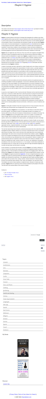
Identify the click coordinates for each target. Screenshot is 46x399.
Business (5, 271)
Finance (5, 282)
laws (31, 44)
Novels (5, 307)
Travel (5, 327)
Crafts (5, 276)
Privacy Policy (14, 394)
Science (5, 318)
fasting (13, 57)
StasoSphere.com (26, 397)
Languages (6, 301)
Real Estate (6, 310)
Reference (6, 313)
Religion (5, 316)
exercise (29, 62)
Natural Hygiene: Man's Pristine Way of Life (23, 30)
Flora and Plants (7, 285)
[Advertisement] (23, 14)
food (34, 123)
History (5, 296)
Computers (6, 273)
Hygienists (22, 154)
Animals (5, 262)
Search (34, 394)
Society (5, 321)
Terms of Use (21, 394)
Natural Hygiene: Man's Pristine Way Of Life (23, 28)
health (2, 39)
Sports (5, 324)
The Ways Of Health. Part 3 (13, 172)
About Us (28, 394)
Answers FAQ (6, 384)
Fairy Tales (6, 279)
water (28, 123)
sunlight (17, 123)
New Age (5, 304)
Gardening (6, 290)
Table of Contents (8, 174)
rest (20, 62)
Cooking (5, 287)
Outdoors (5, 330)
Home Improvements (8, 299)
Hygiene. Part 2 (10, 176)
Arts (4, 268)
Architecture (6, 265)
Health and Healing (8, 293)
